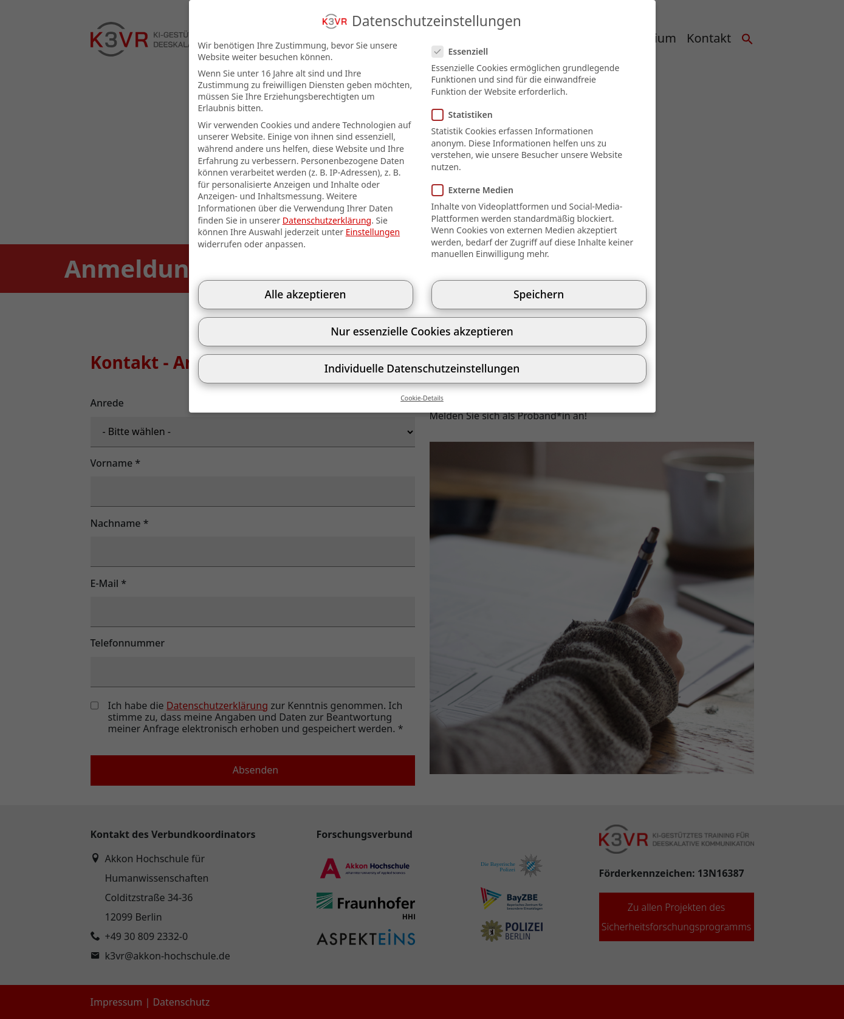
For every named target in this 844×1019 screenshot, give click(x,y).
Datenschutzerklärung (327, 220)
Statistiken (466, 114)
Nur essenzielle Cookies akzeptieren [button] (422, 331)
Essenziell (463, 51)
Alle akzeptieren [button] (305, 294)
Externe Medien (476, 190)
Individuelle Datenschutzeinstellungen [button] (422, 368)
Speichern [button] (538, 294)
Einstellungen (373, 232)
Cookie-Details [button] (422, 398)
